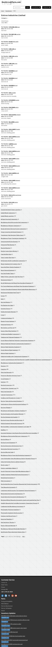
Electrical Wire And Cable (7, 452)
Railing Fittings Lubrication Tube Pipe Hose (12, 276)
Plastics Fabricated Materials (8, 525)
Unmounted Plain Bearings (7, 245)
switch (14, 107)
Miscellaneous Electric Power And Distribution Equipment (15, 455)
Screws (3, 296)
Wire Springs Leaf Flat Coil (7, 328)
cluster (13, 202)
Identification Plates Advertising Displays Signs (13, 532)
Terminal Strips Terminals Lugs (8, 388)
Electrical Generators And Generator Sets (11, 446)
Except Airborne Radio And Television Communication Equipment (17, 340)
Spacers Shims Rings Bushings (8, 331)
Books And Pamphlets (6, 519)
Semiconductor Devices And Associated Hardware (13, 404)
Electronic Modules (6, 407)
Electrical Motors (5, 439)
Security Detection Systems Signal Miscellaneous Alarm (15, 471)
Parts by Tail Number (6, 608)
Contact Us (4, 582)
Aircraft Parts (36, 7)
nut (12, 49)
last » (23, 536)
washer (13, 56)
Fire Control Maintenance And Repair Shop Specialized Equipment (17, 286)
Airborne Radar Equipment (7, 353)
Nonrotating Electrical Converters (9, 449)
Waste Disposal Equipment (7, 270)
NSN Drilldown (5, 603)
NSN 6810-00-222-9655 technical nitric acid (11, 644)
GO (27, 7)
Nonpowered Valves (6, 280)
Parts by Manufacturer (7, 606)
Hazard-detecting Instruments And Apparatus (12, 497)
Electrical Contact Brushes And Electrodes (11, 420)
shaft (14, 173)
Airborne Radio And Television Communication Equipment (15, 343)
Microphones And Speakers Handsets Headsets (13, 410)
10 (17, 536)
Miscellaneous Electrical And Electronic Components (14, 436)
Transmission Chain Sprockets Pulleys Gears (12, 235)
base (14, 27)
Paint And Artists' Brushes (7, 522)
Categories (46, 7)
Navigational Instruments (7, 478)
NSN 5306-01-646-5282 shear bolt (9, 632)
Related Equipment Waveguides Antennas (11, 423)
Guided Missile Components (8, 213)
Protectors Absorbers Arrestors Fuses (10, 375)
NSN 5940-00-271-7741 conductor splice (11, 624)
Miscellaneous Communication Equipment (11, 363)
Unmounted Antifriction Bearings (9, 241)
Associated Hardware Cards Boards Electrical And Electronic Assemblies (19, 433)
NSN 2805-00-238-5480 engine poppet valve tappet (14, 628)
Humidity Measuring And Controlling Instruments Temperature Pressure (19, 503)
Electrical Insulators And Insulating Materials (12, 414)
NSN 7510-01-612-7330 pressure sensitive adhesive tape (15, 620)
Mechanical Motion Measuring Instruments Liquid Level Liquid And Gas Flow (20, 500)
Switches (3, 382)
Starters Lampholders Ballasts (8, 468)
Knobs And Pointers (6, 324)
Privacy (3, 587)
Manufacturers (9, 11)
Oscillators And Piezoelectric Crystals (10, 398)
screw (13, 63)
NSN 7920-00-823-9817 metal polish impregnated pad (14, 640)
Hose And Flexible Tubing (7, 273)
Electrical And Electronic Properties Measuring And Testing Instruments (19, 484)
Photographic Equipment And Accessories (11, 513)
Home (2, 11)
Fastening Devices (5, 308)
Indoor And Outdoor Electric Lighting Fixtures (12, 462)
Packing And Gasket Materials (8, 312)
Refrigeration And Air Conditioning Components (13, 260)
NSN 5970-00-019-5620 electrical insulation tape (13, 636)
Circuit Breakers (5, 379)
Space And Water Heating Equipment (10, 267)
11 (19, 536)
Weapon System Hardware (7, 321)
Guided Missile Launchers (7, 216)
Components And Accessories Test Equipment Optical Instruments (18, 490)
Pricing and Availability (6, 601)
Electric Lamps (4, 465)
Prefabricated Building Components (10, 334)
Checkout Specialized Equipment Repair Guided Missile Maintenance (18, 289)
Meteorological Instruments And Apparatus (12, 493)
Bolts (2, 299)
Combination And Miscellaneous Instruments (12, 506)
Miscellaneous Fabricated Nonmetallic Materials (13, 529)
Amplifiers (3, 430)
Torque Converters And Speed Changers (11, 232)
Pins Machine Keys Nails (7, 305)
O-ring (2, 315)
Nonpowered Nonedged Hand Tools (10, 292)
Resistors (3, 366)
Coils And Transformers (7, 395)
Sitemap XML (4, 589)
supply (13, 41)
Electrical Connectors (6, 385)
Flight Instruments (5, 481)
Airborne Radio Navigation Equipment (10, 347)
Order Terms (4, 585)
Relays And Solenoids (6, 391)
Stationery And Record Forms (8, 516)
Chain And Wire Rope (6, 254)
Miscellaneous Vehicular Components (10, 225)
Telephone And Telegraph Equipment (10, 337)
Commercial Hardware (6, 318)
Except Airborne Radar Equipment (9, 350)
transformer (15, 195)
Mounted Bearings (5, 248)
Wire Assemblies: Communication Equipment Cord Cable (15, 426)
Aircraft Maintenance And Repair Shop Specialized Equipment (16, 283)
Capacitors (3, 369)
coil (13, 71)
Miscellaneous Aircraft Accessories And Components (14, 222)
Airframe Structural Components (9, 219)
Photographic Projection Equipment (10, 509)
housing (14, 100)
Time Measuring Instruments (8, 487)
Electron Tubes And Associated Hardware (11, 401)
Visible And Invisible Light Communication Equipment (14, 356)
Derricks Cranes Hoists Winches (9, 251)
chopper (15, 114)
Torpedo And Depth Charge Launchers (10, 209)
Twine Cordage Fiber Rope (7, 257)
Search (3, 610)
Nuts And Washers (5, 302)
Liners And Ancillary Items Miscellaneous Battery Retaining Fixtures (18, 458)
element (14, 180)
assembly (12, 93)
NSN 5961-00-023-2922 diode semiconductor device (14, 616)
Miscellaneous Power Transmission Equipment (12, 238)
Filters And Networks (6, 372)
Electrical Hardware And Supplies (9, 417)
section (14, 34)
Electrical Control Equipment (8, 442)
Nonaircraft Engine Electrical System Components (13, 229)
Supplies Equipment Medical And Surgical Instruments (14, 474)
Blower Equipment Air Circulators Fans (10, 264)
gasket (14, 129)
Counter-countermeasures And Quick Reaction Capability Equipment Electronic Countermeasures (25, 359)
